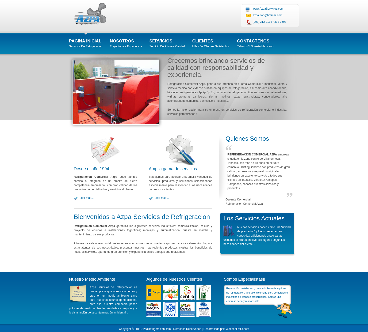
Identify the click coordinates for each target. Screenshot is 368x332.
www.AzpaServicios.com (268, 8)
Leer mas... (87, 198)
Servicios (161, 41)
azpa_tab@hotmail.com (267, 15)
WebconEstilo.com (237, 329)
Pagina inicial (85, 41)
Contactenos (253, 41)
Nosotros (122, 41)
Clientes (202, 41)
